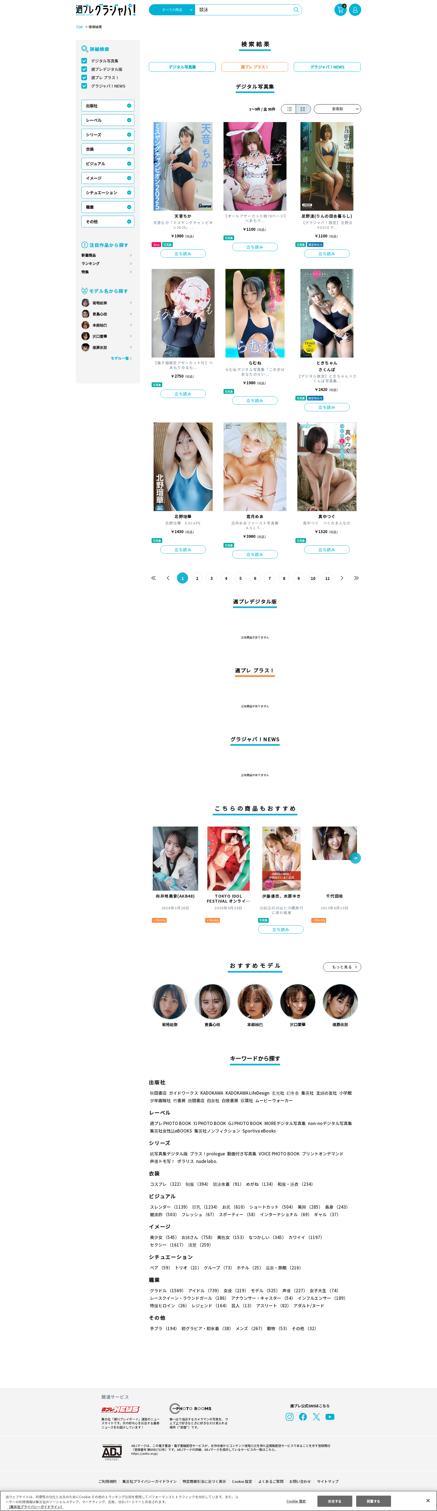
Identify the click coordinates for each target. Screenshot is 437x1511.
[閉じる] (428, 1500)
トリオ (187, 1267)
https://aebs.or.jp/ (143, 1453)
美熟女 (230, 1237)
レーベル (93, 120)
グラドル (167, 1290)
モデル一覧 (120, 358)
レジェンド (209, 1305)
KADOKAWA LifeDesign (247, 1093)
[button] (355, 858)
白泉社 (213, 1100)
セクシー (342, 1237)
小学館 (345, 1093)
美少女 (164, 1237)
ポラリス (185, 1161)
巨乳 (205, 1207)
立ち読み (183, 253)
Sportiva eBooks (257, 1131)
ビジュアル (95, 163)
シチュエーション (101, 192)
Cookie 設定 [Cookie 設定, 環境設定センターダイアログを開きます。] (296, 1500)
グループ (218, 1267)
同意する (373, 1500)
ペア (161, 1267)
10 (313, 578)
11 (327, 578)
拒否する (334, 1500)
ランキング (90, 263)
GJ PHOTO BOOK (242, 1123)
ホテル (249, 1267)
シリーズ (93, 134)
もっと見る (342, 967)
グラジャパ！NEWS (108, 86)
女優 (234, 1290)
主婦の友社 (325, 1093)
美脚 (307, 1207)
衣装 (90, 149)
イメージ (93, 178)
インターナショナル (285, 1214)
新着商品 (88, 255)
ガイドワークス (183, 1093)
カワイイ (304, 1237)
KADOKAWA (211, 1093)
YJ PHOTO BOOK (208, 1123)
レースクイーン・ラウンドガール (189, 1298)
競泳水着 (227, 1184)
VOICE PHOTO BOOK (277, 1154)
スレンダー (170, 1207)
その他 (92, 221)
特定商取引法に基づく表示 (204, 1481)
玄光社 (277, 1093)
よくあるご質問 (270, 1481)
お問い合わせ (300, 1481)
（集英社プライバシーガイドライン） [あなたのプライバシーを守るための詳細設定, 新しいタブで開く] (35, 1506)
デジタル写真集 (104, 61)
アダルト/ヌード (307, 1305)
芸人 (241, 1305)
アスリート (272, 1305)
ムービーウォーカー (274, 1100)
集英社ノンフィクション (216, 1131)
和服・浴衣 (294, 1184)
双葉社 (247, 1100)
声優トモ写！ (162, 1161)
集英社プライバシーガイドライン (150, 1481)
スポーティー (237, 1214)
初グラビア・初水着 (206, 1328)
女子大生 (322, 1290)
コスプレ (166, 1184)
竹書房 (179, 1100)
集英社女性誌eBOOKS (170, 1131)
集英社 (306, 1093)
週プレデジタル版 (106, 69)
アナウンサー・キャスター (263, 1298)
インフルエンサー (322, 1298)
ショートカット (270, 1207)
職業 (90, 207)
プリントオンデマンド (320, 1154)
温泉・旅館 (283, 1267)
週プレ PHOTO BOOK (170, 1123)
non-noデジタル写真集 (326, 1123)
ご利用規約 (108, 1481)
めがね (259, 1184)
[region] (218, 1501)
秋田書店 (158, 1093)
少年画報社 (160, 1100)
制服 (197, 1184)
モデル (263, 1290)
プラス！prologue (207, 1154)
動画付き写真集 (241, 1154)
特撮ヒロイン (169, 1305)
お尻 (233, 1207)
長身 (334, 1207)
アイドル (204, 1290)
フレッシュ (198, 1214)
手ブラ (164, 1328)
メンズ (249, 1328)
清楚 (162, 1245)
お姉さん (197, 1237)
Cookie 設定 (242, 1481)
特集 (85, 271)
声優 (292, 1290)
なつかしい (265, 1237)
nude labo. (206, 1161)
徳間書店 (196, 1100)
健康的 (164, 1214)
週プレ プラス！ (105, 77)
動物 (277, 1328)
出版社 (92, 105)
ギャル (326, 1214)
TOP (79, 27)
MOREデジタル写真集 (281, 1123)
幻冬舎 (292, 1093)
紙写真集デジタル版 (169, 1154)
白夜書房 (230, 1100)
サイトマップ (327, 1481)
